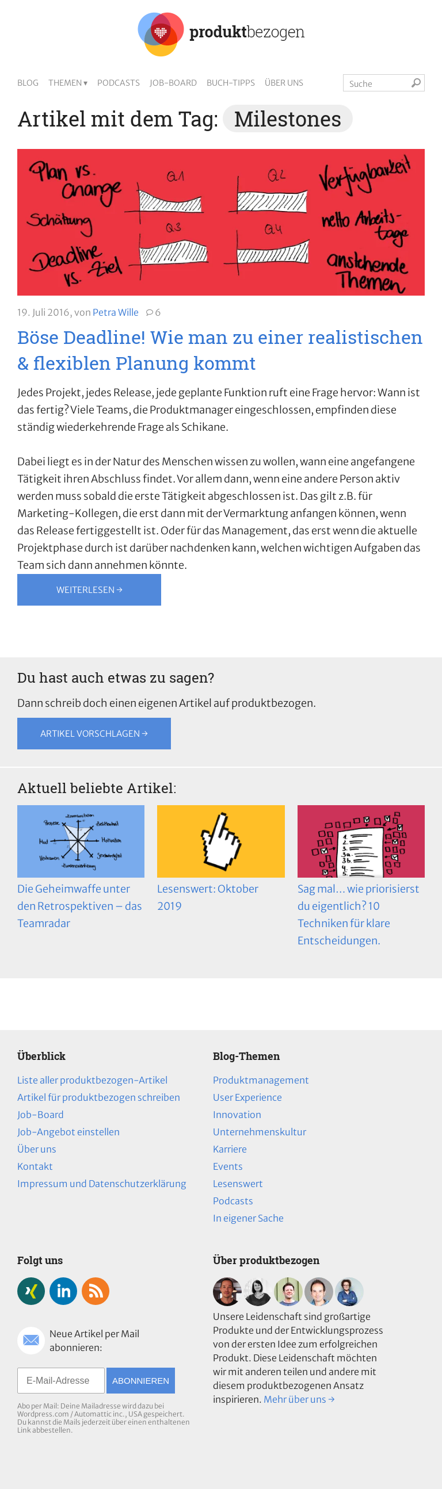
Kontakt (35, 1166)
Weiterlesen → (89, 589)
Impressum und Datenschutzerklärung (101, 1183)
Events (228, 1166)
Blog (28, 83)
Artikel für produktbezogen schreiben (98, 1097)
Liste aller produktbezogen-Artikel (92, 1080)
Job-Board (173, 83)
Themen (65, 83)
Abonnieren (140, 1380)
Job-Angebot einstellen (68, 1132)
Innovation (237, 1114)
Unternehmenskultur (259, 1132)
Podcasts (118, 83)
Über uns (284, 83)
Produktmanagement (261, 1080)
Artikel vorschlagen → (94, 733)
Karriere (230, 1149)
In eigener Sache (248, 1218)
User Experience (247, 1097)
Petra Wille (116, 312)
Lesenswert (238, 1183)
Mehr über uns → (299, 1399)
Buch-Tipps (231, 83)
